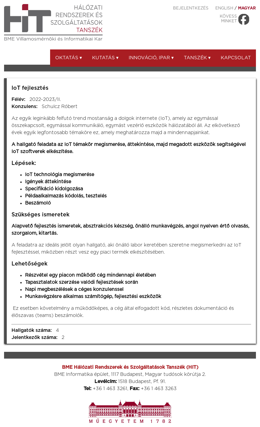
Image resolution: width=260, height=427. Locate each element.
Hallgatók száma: (32, 330)
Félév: (18, 99)
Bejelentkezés (191, 8)
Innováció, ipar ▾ (151, 58)
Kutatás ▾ (105, 58)
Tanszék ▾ (197, 58)
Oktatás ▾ (68, 58)
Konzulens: (25, 106)
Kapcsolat (236, 58)
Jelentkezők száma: (35, 337)
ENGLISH (224, 8)
